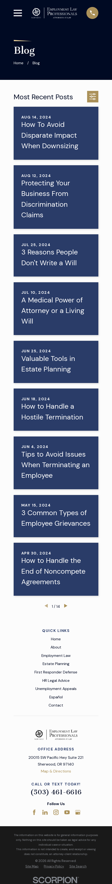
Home (56, 639)
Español (56, 697)
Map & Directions (56, 771)
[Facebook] (34, 812)
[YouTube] (67, 812)
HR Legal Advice (56, 680)
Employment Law (56, 655)
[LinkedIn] (45, 812)
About (55, 647)
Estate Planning (56, 663)
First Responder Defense (55, 672)
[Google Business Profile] (77, 812)
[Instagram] (56, 812)
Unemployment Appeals (56, 688)
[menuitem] (32, 866)
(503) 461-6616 (56, 792)
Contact (56, 705)
